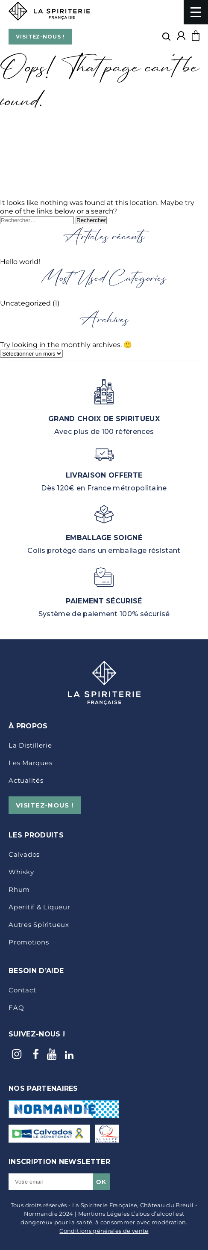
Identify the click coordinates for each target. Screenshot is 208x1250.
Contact (22, 990)
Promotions (29, 942)
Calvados (24, 854)
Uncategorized (25, 303)
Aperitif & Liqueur (39, 907)
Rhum (19, 889)
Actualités (26, 780)
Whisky (21, 872)
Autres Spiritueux (39, 924)
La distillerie (30, 745)
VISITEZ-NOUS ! (40, 36)
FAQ (16, 1008)
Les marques (30, 763)
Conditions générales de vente (103, 1230)
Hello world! (20, 262)
